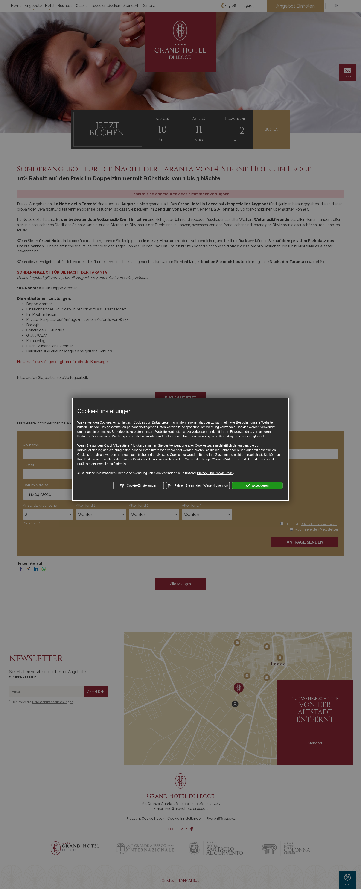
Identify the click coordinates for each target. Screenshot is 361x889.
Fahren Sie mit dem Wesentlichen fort (198, 486)
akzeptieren (257, 486)
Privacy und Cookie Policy (215, 473)
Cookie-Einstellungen (138, 486)
